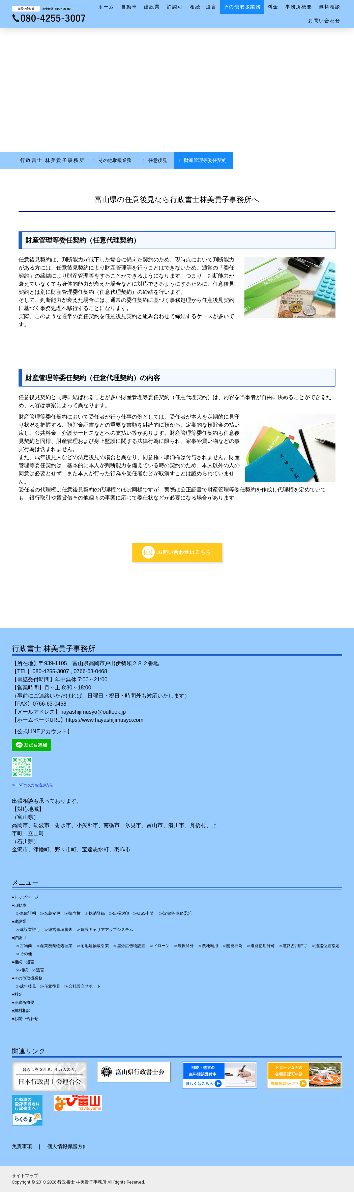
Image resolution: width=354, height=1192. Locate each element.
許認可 (175, 6)
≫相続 (22, 970)
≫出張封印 (119, 913)
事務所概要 (298, 6)
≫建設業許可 (28, 929)
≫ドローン (159, 945)
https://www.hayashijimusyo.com (104, 720)
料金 (273, 6)
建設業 (152, 6)
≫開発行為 (232, 945)
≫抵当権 (72, 913)
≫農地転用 (208, 945)
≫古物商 (24, 945)
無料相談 (330, 6)
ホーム (106, 6)
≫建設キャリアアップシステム (105, 929)
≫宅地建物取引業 (93, 945)
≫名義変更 (50, 913)
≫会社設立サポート (82, 986)
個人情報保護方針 (67, 1146)
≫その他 (24, 954)
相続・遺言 (203, 6)
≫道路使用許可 (260, 945)
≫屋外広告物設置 (129, 945)
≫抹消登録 (95, 913)
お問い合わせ (324, 20)
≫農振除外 (184, 945)
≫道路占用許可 (293, 945)
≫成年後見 (26, 986)
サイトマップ (25, 1175)
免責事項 (22, 1146)
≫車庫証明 (26, 913)
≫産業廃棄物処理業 (54, 945)
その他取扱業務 (242, 6)
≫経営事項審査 (58, 929)
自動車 (129, 6)
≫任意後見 (50, 986)
